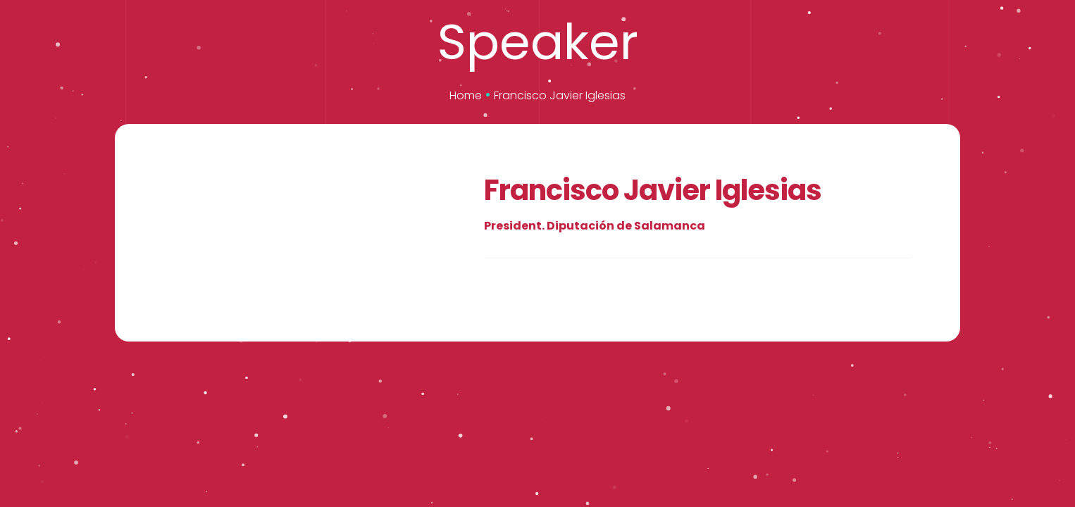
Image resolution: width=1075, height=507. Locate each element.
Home (465, 95)
